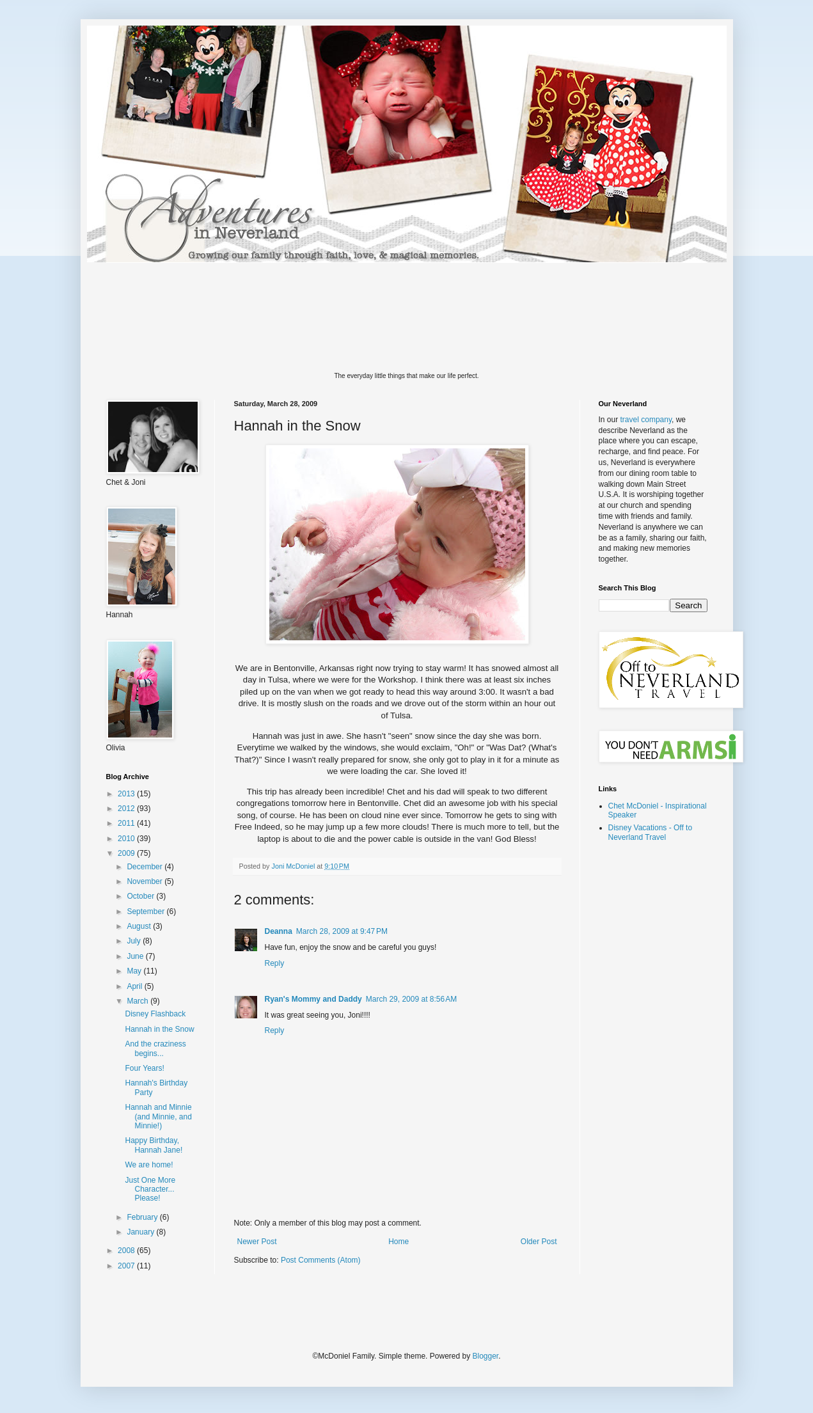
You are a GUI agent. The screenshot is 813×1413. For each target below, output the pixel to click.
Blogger (486, 1356)
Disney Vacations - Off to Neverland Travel (650, 832)
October (141, 896)
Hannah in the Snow (159, 1029)
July (135, 940)
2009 (127, 853)
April (135, 986)
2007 (127, 1265)
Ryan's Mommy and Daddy (313, 999)
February (143, 1217)
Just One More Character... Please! (150, 1189)
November (145, 881)
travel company (646, 419)
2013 (127, 793)
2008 (127, 1250)
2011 (127, 823)
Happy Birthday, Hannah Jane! (153, 1145)
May (135, 971)
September (146, 911)
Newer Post (257, 1241)
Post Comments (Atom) (321, 1260)
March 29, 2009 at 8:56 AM (411, 999)
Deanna (278, 931)
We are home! (149, 1164)
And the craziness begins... (155, 1048)
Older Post (539, 1241)
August (140, 926)
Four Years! (144, 1068)
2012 (127, 808)
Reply (275, 963)
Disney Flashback (155, 1013)
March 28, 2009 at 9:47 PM (342, 931)
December (145, 866)
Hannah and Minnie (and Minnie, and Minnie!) (158, 1116)
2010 (127, 838)
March (138, 1001)
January (141, 1231)
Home (398, 1241)
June (136, 956)
